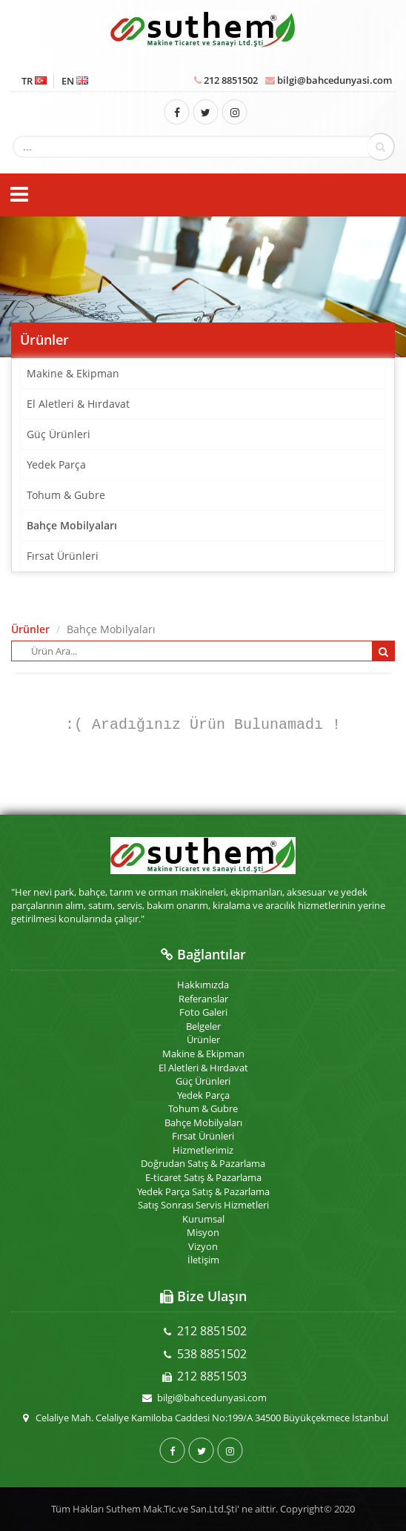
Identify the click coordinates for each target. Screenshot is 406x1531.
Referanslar (203, 998)
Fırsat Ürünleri (63, 556)
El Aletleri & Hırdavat (78, 404)
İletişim (203, 1259)
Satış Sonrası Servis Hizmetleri (203, 1204)
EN (74, 80)
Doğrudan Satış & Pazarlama (203, 1163)
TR (34, 80)
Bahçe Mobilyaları (72, 525)
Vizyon (203, 1246)
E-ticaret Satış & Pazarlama (203, 1177)
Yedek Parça (56, 464)
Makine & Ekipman (73, 373)
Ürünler (30, 629)
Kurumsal (203, 1219)
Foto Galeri (203, 1012)
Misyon (203, 1232)
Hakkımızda (203, 984)
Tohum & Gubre (66, 495)
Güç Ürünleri (58, 434)
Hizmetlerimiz (203, 1150)
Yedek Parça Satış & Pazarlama (203, 1191)
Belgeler (203, 1026)
